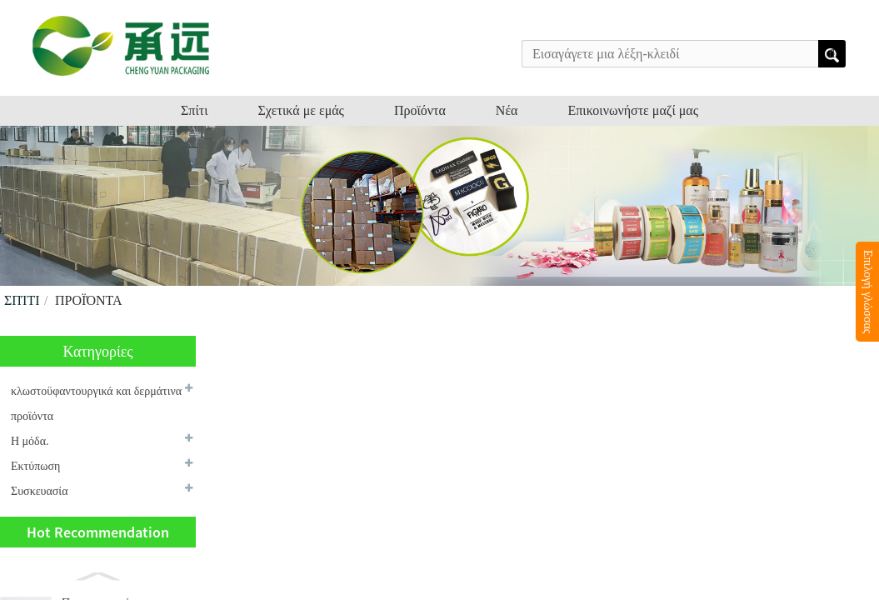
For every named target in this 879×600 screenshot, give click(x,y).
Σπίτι (194, 110)
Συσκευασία (39, 491)
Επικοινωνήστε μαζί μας (632, 110)
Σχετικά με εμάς (300, 110)
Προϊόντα (420, 110)
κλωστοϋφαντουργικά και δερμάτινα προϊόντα (96, 403)
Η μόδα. (30, 441)
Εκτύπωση (35, 466)
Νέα (507, 110)
